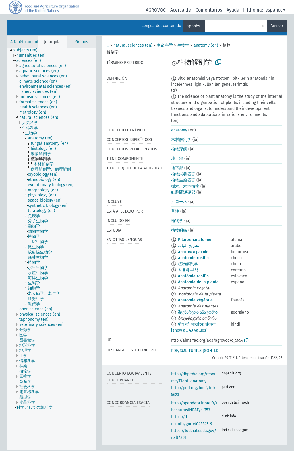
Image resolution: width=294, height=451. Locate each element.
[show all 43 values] (189, 330)
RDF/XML (179, 350)
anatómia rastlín (193, 276)
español (273, 10)
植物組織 (179, 230)
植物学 (177, 220)
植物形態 (179, 149)
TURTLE (195, 350)
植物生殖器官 (183, 180)
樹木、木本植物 (185, 186)
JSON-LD (210, 350)
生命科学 (165, 45)
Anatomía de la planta (198, 282)
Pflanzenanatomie (194, 239)
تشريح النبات (188, 245)
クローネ (179, 201)
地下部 (177, 168)
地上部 (177, 158)
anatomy (179, 130)
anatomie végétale (195, 300)
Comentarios (209, 10)
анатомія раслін (193, 251)
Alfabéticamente (25, 41)
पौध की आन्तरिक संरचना (197, 324)
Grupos (81, 41)
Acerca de (180, 10)
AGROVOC (156, 10)
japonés (192, 26)
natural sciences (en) (132, 45)
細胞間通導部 (183, 192)
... (108, 45)
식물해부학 (188, 269)
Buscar (276, 26)
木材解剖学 (181, 139)
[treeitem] (28, 50)
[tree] (51, 249)
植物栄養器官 (183, 174)
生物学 (183, 45)
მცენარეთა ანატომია (198, 312)
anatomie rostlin (193, 257)
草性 (175, 211)
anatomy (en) (206, 45)
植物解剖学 (188, 263)
